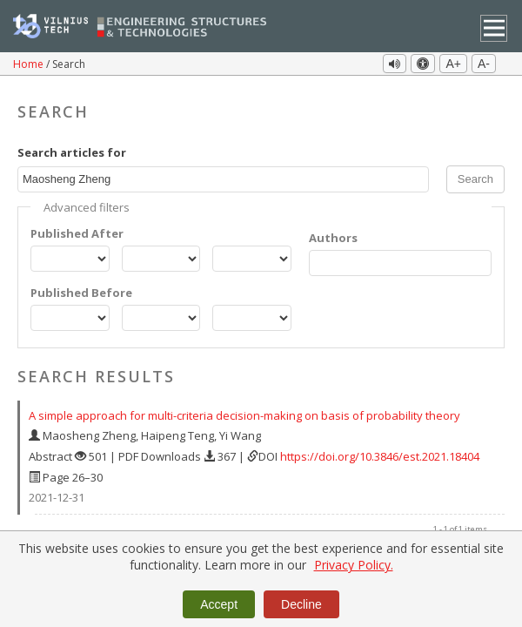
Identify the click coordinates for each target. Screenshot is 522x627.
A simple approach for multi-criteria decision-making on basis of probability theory (244, 411)
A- (484, 64)
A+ (453, 64)
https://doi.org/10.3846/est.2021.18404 (379, 452)
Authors (333, 233)
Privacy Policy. (353, 564)
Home (29, 64)
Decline (301, 604)
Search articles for (71, 148)
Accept (219, 604)
